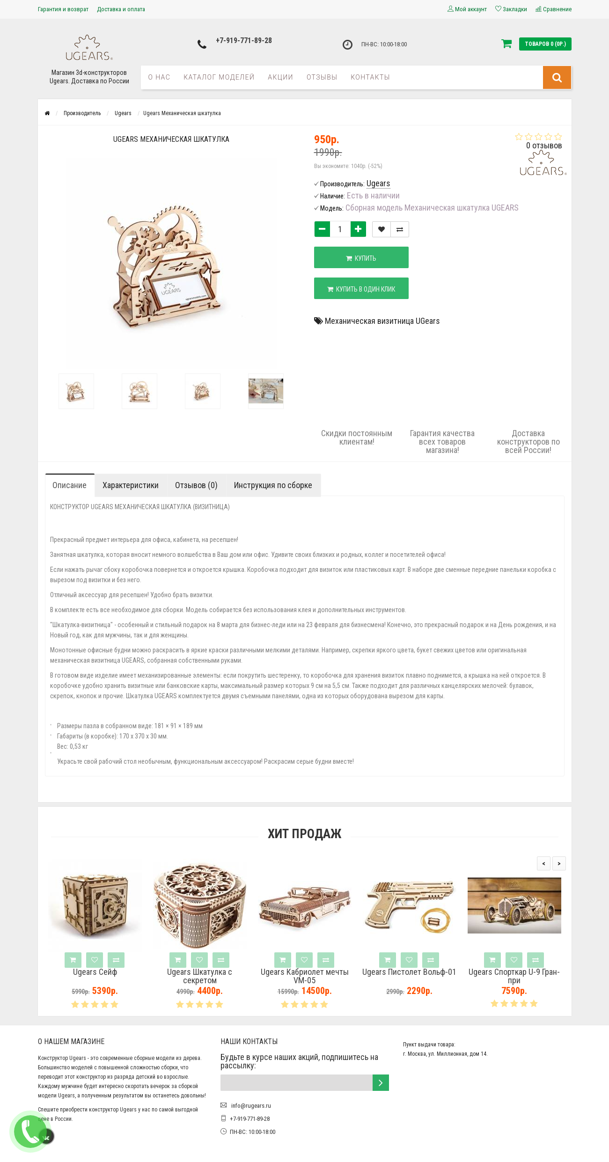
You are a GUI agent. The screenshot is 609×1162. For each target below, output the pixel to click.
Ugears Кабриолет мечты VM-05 (305, 976)
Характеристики (131, 485)
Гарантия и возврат (63, 9)
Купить (361, 258)
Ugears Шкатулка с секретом (199, 976)
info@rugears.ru (250, 1105)
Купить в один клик (362, 289)
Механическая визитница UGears (382, 321)
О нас (159, 77)
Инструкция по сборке (273, 485)
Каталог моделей (219, 77)
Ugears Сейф (95, 972)
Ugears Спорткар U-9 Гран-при (514, 976)
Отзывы (322, 77)
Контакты (370, 77)
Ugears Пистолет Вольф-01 (409, 972)
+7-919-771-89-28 (244, 40)
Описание (69, 485)
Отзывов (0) (196, 485)
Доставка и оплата (121, 9)
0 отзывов (544, 145)
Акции (280, 77)
